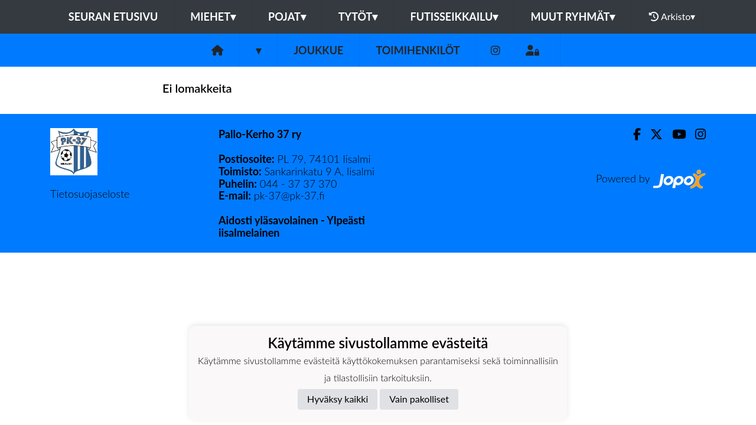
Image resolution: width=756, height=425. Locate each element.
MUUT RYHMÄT (572, 16)
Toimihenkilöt (418, 50)
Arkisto (672, 16)
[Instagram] (495, 50)
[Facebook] (632, 134)
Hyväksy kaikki (337, 398)
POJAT (287, 16)
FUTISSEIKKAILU (454, 16)
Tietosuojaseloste (89, 193)
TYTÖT (358, 16)
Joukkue (318, 50)
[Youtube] (674, 134)
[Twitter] (652, 134)
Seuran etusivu (113, 16)
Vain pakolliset (419, 398)
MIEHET (213, 16)
